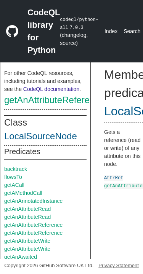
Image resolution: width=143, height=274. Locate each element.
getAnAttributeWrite (27, 241)
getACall (14, 185)
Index (110, 31)
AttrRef (113, 177)
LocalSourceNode (40, 136)
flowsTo (13, 177)
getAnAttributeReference (54, 100)
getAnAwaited (20, 257)
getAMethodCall (23, 193)
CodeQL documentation (51, 89)
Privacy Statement (118, 265)
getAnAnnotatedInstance (33, 201)
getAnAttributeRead (27, 209)
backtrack (15, 169)
